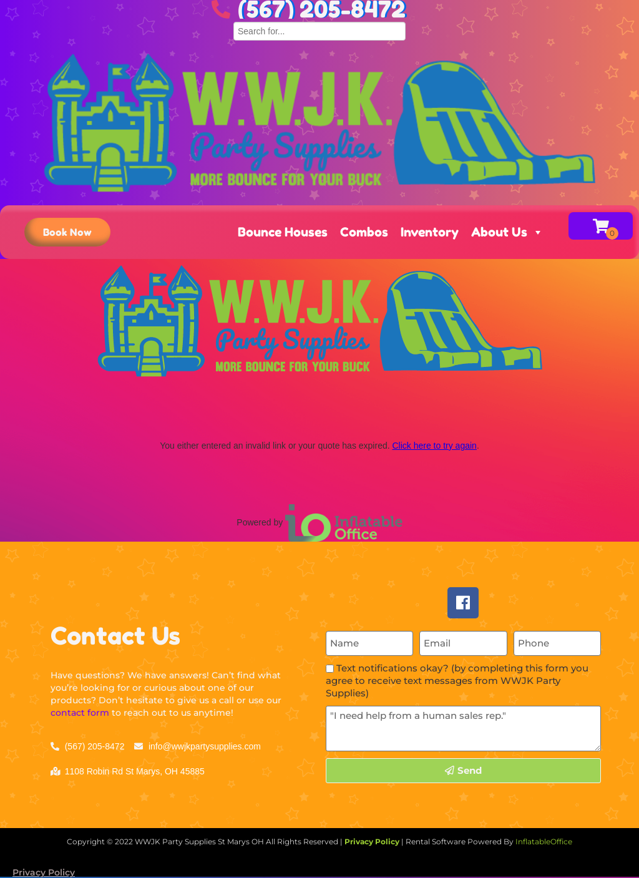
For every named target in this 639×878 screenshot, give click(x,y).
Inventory (430, 232)
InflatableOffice (543, 841)
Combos (364, 232)
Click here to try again (434, 446)
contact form (80, 712)
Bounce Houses (283, 232)
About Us (507, 232)
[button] (67, 232)
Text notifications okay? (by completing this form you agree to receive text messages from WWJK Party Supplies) (457, 680)
